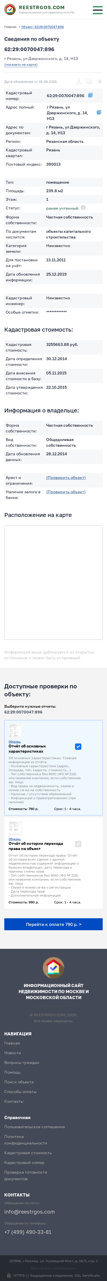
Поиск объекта (19, 1081)
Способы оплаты (20, 1091)
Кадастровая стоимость (28, 1152)
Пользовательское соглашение (34, 1126)
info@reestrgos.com (29, 1211)
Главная (12, 1043)
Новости (12, 1052)
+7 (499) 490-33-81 (27, 1232)
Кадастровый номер (24, 1162)
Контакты (13, 1101)
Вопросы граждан (21, 1062)
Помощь (12, 1072)
